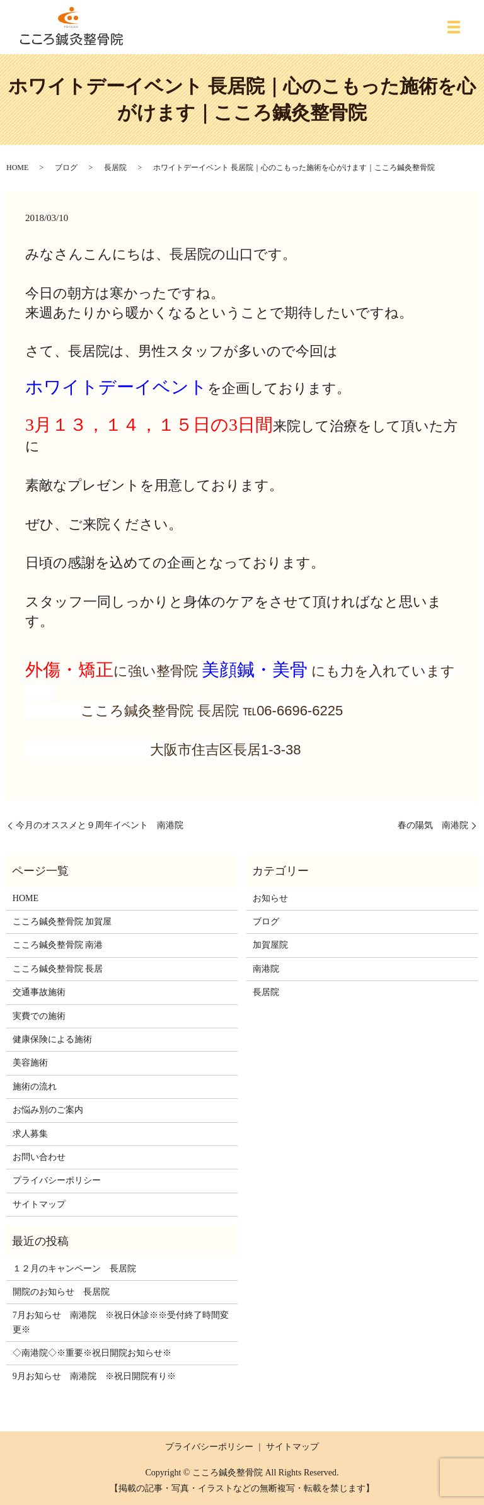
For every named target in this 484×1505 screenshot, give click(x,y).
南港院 (266, 969)
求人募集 (30, 1134)
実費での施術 (39, 1016)
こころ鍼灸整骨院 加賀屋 (62, 921)
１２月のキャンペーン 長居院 (74, 1268)
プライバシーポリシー (57, 1180)
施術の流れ (35, 1086)
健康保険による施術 (52, 1039)
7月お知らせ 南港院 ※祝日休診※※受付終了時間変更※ (121, 1322)
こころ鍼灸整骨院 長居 (58, 969)
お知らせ (270, 898)
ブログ (66, 167)
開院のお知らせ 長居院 (61, 1292)
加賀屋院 (270, 945)
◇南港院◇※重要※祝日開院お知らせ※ (92, 1353)
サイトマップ (39, 1204)
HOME (17, 167)
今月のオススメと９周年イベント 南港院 (99, 825)
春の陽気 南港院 (433, 825)
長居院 (115, 167)
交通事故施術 (39, 992)
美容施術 (30, 1062)
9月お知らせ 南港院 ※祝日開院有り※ (94, 1376)
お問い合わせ (39, 1157)
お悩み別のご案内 (48, 1110)
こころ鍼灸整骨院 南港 (58, 945)
